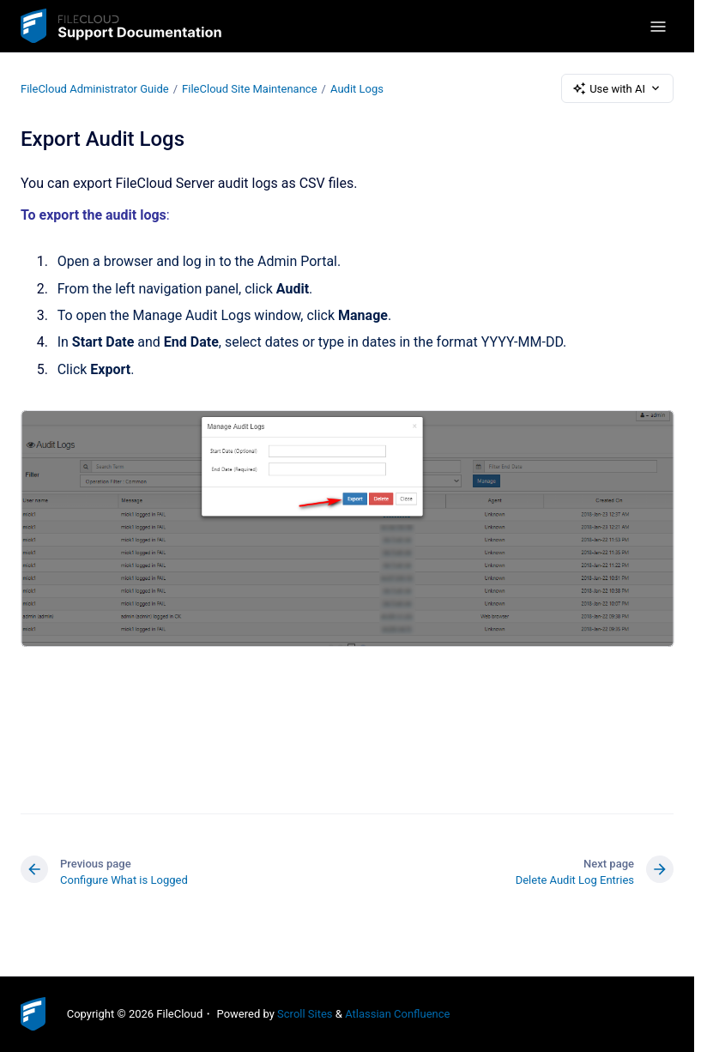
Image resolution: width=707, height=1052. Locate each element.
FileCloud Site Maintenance (249, 88)
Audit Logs (357, 88)
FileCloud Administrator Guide (95, 88)
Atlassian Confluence (397, 1013)
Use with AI (617, 88)
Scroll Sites (305, 1013)
